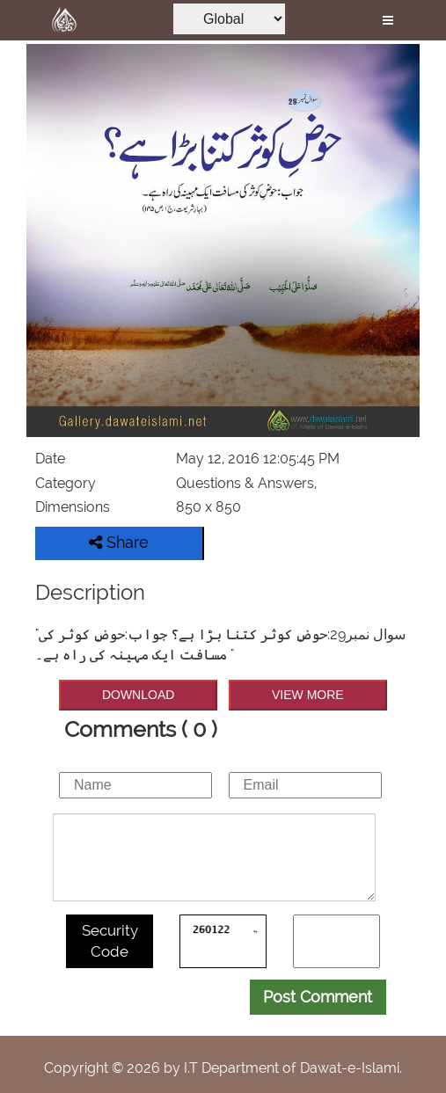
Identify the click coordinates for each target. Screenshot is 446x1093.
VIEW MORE (308, 695)
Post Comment (317, 996)
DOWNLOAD (138, 695)
